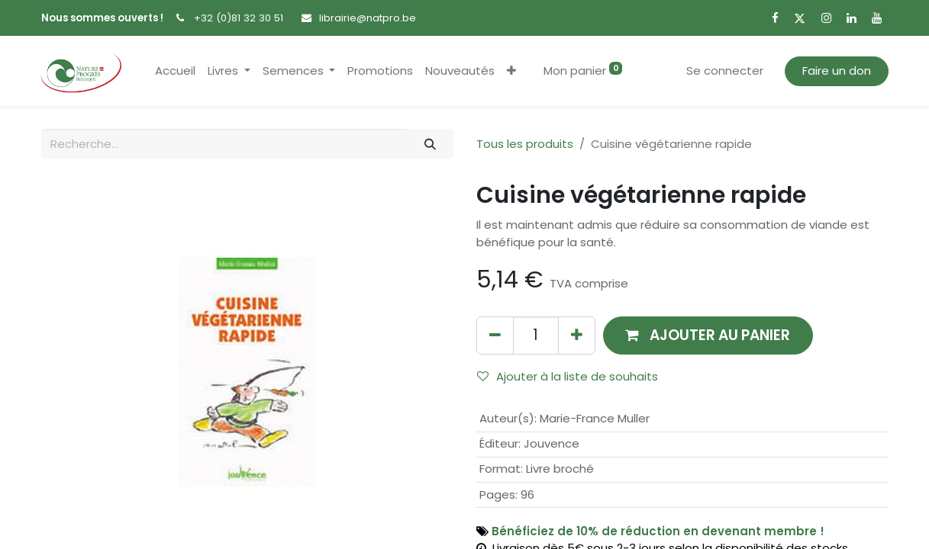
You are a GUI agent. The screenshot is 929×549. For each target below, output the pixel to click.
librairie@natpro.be (367, 18)
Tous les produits (524, 144)
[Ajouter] (576, 335)
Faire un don (836, 71)
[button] (511, 71)
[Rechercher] (430, 144)
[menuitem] (175, 71)
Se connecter (724, 71)
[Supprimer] (495, 335)
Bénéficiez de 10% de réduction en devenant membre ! (658, 531)
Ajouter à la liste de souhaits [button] (567, 376)
